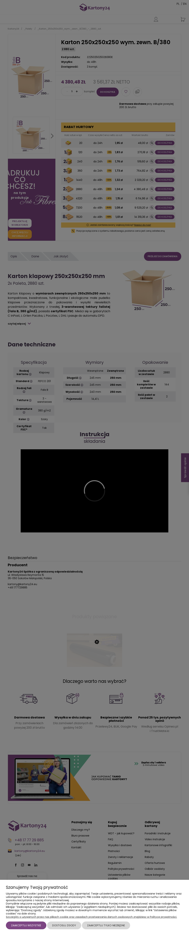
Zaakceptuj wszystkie (26, 925)
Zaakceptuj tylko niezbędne (106, 925)
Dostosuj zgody (64, 925)
